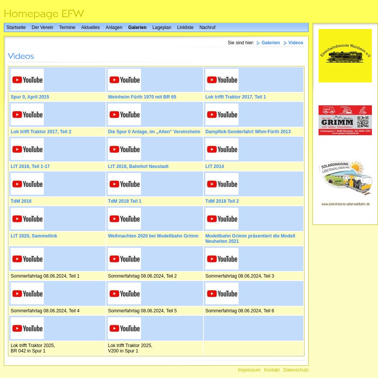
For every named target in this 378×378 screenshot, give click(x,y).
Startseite (16, 27)
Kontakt (272, 370)
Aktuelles (90, 27)
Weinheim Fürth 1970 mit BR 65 (142, 97)
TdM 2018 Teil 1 (124, 201)
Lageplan (161, 27)
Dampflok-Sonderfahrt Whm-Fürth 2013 (248, 131)
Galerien (137, 27)
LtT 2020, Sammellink (34, 236)
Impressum (249, 370)
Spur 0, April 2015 (30, 97)
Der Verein (42, 27)
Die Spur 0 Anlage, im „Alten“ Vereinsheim (154, 131)
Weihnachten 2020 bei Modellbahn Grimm (153, 236)
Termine (67, 27)
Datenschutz (296, 370)
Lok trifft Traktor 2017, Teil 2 (41, 131)
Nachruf (207, 27)
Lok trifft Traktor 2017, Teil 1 (235, 97)
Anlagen (114, 27)
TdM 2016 (21, 201)
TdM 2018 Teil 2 (222, 201)
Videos (295, 42)
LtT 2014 (214, 166)
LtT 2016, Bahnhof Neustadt (138, 166)
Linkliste (185, 27)
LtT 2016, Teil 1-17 (30, 166)
